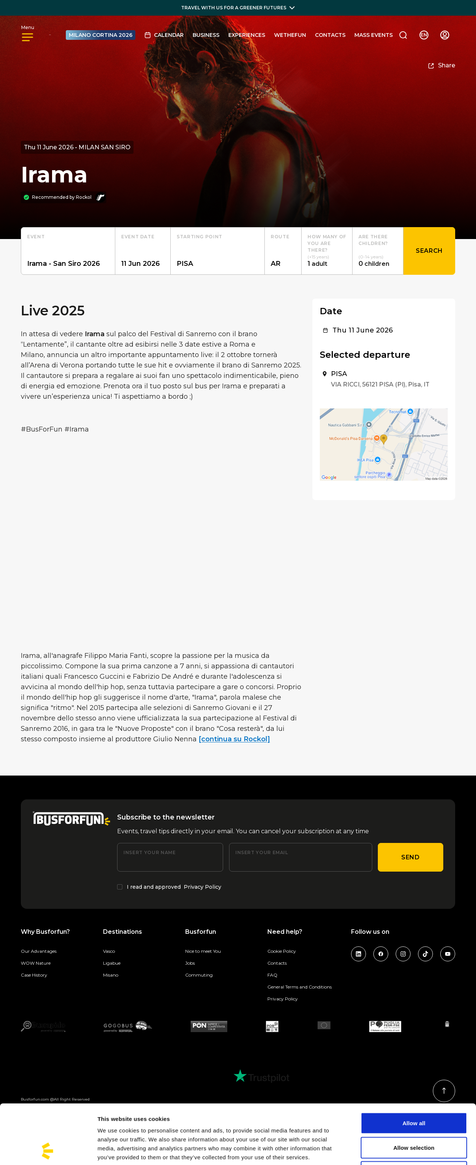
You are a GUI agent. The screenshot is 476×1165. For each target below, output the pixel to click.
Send (410, 857)
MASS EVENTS (373, 35)
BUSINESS (206, 35)
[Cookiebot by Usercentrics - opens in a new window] (48, 1150)
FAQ (272, 975)
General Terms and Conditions (299, 987)
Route (280, 236)
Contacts (330, 35)
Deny (414, 1116)
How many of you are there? (327, 243)
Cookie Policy (281, 951)
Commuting (199, 975)
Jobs (190, 963)
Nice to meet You (203, 951)
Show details (390, 1150)
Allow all (413, 1067)
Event (36, 236)
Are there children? (373, 240)
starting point (199, 236)
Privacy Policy (202, 887)
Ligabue (111, 963)
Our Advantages (39, 951)
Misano (110, 975)
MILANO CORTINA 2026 (100, 35)
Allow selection (414, 1092)
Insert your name (149, 852)
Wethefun (290, 35)
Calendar (164, 35)
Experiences (246, 35)
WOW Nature (36, 963)
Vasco (109, 951)
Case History (34, 975)
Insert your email (261, 852)
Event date (137, 236)
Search (429, 250)
